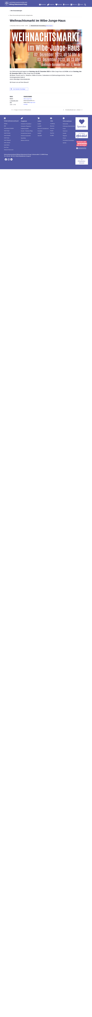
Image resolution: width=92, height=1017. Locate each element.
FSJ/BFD (52, 135)
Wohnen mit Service (25, 140)
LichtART (39, 126)
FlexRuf (51, 130)
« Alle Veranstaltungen (16, 10)
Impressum (65, 130)
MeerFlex (52, 133)
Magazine (65, 135)
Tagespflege (23, 138)
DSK (5, 126)
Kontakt (64, 133)
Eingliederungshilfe (25, 128)
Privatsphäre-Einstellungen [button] (68, 140)
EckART (39, 123)
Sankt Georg (6, 137)
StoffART (39, 133)
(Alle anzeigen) (49, 25)
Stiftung (5, 123)
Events (64, 128)
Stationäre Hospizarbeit (26, 135)
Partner (64, 138)
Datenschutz (65, 123)
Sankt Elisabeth (7, 135)
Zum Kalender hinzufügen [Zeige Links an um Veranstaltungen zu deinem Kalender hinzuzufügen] (19, 89)
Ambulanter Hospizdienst (26, 123)
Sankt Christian (7, 133)
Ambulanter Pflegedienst (26, 126)
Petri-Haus (6, 147)
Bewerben (52, 126)
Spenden (64, 142)
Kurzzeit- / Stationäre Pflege (27, 130)
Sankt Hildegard (7, 140)
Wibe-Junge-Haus (28, 98)
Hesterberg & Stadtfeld (9, 128)
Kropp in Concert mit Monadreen (22, 109)
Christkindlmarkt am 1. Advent (73, 109)
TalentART (40, 135)
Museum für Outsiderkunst (43, 128)
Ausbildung (52, 123)
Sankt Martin (6, 145)
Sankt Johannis (7, 142)
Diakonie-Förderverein (8, 149)
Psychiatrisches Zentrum (26, 133)
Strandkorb (40, 130)
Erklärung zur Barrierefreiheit (69, 126)
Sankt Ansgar (7, 130)
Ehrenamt (52, 128)
